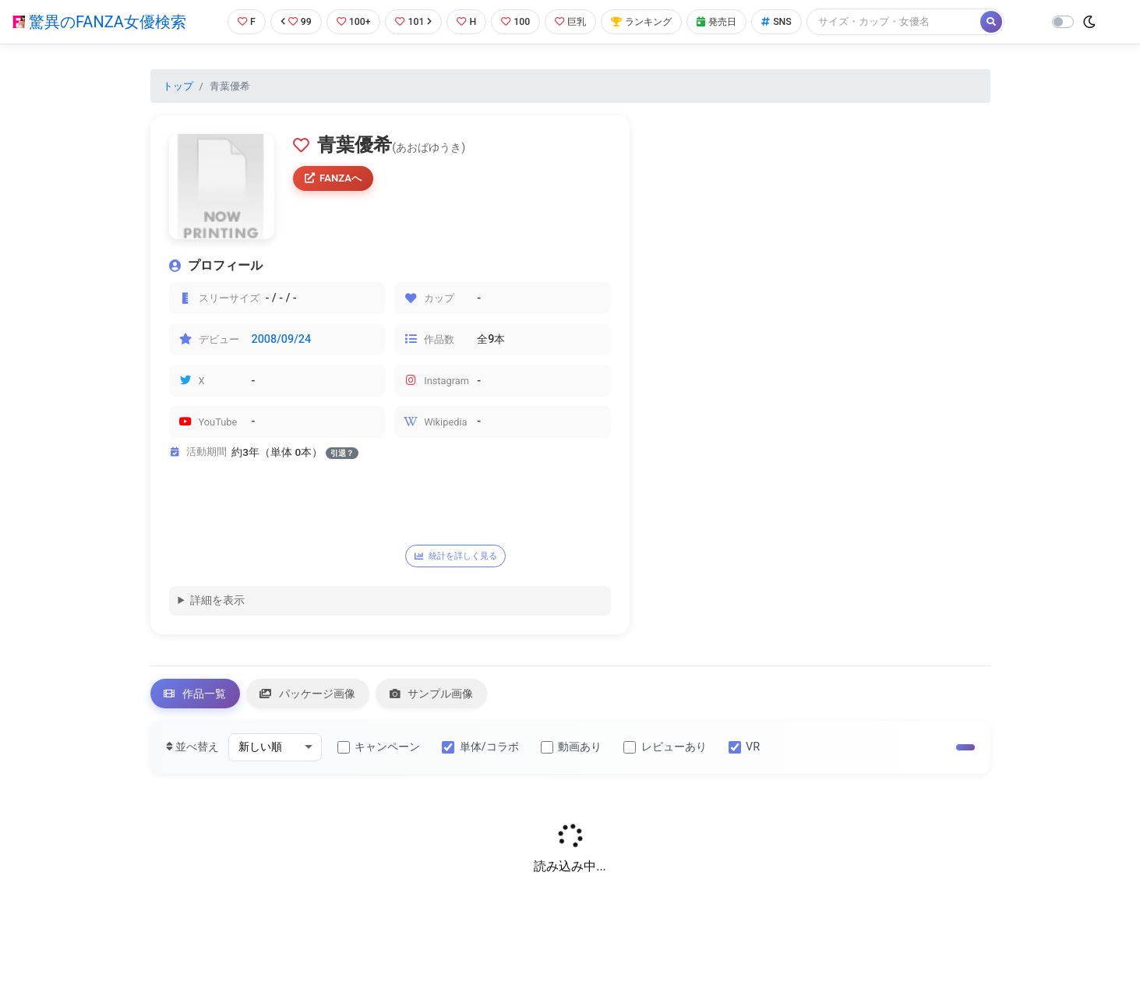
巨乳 (574, 21)
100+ (351, 21)
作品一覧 (197, 695)
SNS (787, 21)
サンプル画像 (441, 695)
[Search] (905, 21)
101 (413, 21)
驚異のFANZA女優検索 (99, 21)
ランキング (648, 21)
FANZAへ (335, 178)
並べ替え (193, 750)
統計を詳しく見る (459, 556)
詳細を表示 (217, 602)
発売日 (726, 21)
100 (517, 21)
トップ (178, 86)
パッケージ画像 (313, 695)
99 (292, 21)
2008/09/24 (282, 339)
